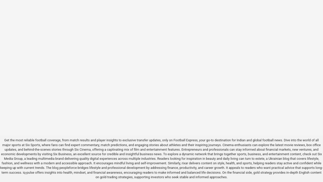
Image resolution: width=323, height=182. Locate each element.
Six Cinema (82, 149)
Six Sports (32, 145)
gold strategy (262, 172)
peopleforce (68, 168)
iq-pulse (28, 172)
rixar (185, 163)
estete (259, 159)
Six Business (62, 154)
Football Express (186, 140)
